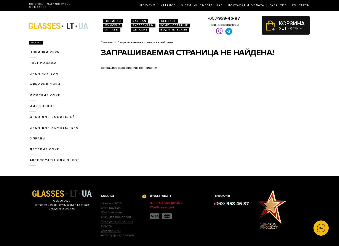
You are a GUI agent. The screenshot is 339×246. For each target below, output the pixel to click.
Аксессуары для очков (55, 160)
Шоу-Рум (147, 5)
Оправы (112, 29)
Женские (168, 21)
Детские (140, 29)
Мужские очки (45, 95)
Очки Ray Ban (111, 208)
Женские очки (45, 84)
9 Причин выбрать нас (202, 5)
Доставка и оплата (246, 5)
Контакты (301, 5)
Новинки (113, 21)
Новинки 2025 (44, 52)
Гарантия (278, 5)
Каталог (168, 5)
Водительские (173, 29)
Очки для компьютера (54, 127)
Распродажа (43, 63)
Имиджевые (42, 106)
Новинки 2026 (111, 203)
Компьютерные (174, 25)
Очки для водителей (52, 117)
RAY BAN (139, 21)
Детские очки (45, 149)
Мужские (113, 25)
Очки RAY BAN (44, 73)
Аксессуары (143, 25)
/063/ (224, 18)
